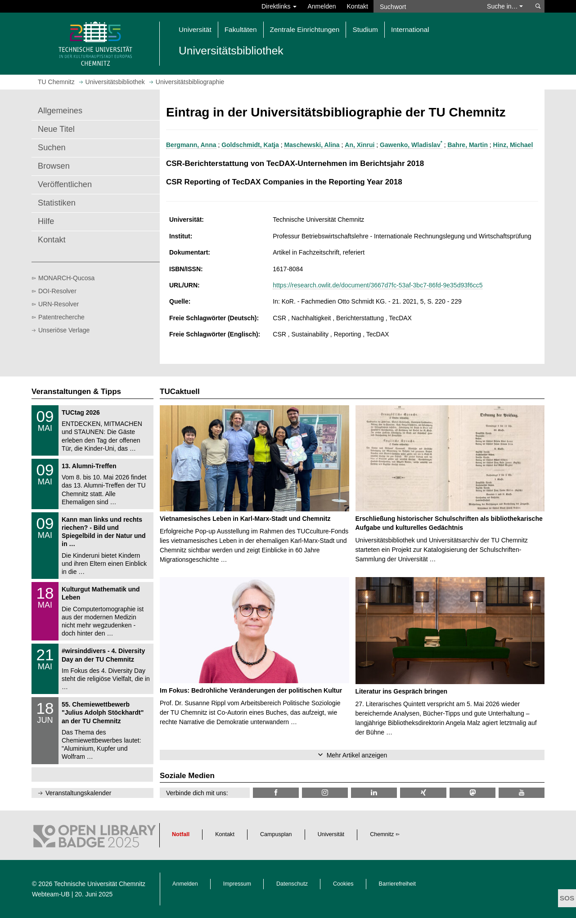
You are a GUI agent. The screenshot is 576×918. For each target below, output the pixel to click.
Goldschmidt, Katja (250, 144)
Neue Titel (56, 129)
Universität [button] (195, 29)
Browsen (54, 165)
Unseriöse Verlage (64, 330)
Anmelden (321, 6)
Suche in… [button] (505, 6)
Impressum (237, 884)
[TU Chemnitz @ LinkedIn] (374, 793)
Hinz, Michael (513, 144)
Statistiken (57, 202)
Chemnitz (382, 834)
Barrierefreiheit (397, 884)
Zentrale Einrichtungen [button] (305, 29)
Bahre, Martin (467, 144)
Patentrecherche (61, 317)
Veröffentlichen (65, 184)
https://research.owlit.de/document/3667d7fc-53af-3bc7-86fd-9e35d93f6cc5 (377, 285)
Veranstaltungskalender (78, 793)
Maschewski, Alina (311, 144)
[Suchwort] (426, 6)
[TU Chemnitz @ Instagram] (325, 793)
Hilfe (46, 221)
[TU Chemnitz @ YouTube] (521, 793)
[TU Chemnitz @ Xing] (423, 793)
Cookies (343, 884)
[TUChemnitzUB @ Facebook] (276, 793)
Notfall (180, 834)
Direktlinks (279, 6)
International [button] (410, 29)
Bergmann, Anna (191, 144)
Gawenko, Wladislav (411, 144)
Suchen (52, 147)
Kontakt (357, 6)
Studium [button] (365, 29)
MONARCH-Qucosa (66, 278)
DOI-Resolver (57, 291)
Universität (331, 834)
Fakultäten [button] (241, 29)
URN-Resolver (58, 304)
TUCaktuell (180, 391)
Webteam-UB (51, 894)
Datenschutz (292, 884)
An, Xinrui (359, 144)
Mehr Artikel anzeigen (357, 755)
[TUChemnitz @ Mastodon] (472, 793)
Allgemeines (60, 110)
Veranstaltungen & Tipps (76, 391)
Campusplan (276, 834)
